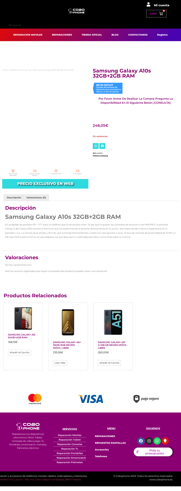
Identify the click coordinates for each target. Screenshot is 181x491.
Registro (162, 34)
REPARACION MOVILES (27, 34)
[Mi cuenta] (148, 4)
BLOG (115, 34)
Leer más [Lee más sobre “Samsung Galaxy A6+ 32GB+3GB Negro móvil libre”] (60, 362)
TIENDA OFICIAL (92, 34)
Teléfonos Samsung (20, 70)
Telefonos (101, 456)
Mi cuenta (161, 5)
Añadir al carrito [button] (19, 352)
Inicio (5, 70)
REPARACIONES (62, 34)
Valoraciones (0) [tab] (36, 197)
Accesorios (102, 449)
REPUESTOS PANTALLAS (110, 443)
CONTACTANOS (137, 34)
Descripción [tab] (14, 197)
